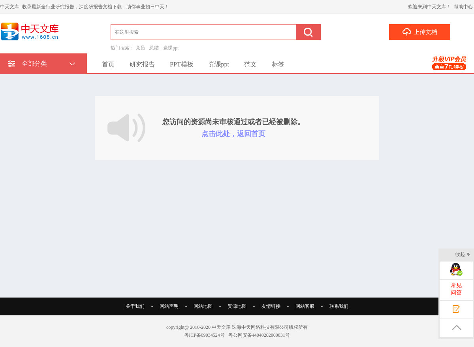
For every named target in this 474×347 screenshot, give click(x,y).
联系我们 (338, 306)
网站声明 (169, 306)
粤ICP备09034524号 (204, 335)
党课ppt (171, 48)
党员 (140, 48)
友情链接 (270, 306)
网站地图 (203, 306)
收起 (462, 255)
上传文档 (419, 31)
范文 (250, 64)
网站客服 (304, 306)
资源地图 (237, 306)
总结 (154, 48)
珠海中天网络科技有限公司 (260, 327)
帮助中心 (463, 6)
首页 (108, 64)
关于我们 (135, 306)
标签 (278, 64)
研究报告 (142, 64)
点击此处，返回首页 (233, 134)
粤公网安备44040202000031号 (259, 335)
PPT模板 (182, 64)
